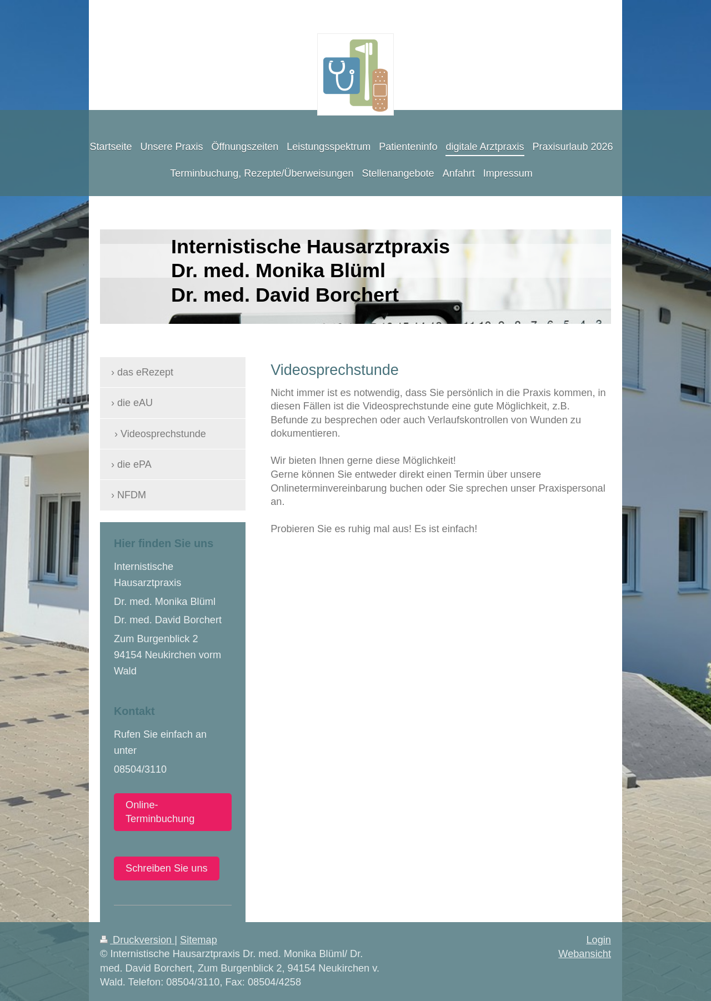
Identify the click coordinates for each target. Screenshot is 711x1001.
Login (598, 939)
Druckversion (137, 939)
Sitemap (198, 939)
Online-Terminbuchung (160, 811)
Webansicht (584, 953)
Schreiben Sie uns (167, 868)
